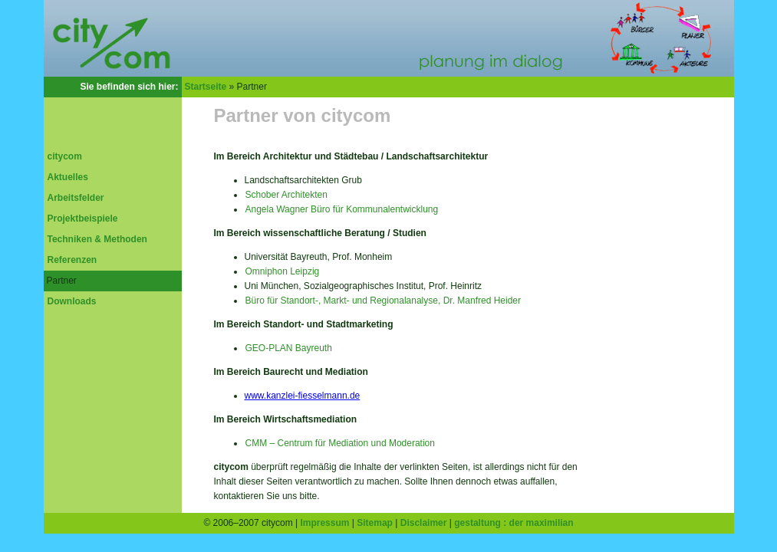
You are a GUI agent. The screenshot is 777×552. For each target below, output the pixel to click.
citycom (65, 156)
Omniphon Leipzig (282, 271)
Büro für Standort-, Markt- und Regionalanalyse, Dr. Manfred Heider (383, 300)
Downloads (72, 301)
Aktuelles (68, 177)
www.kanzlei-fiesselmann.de (303, 395)
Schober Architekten (286, 194)
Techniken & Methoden (97, 239)
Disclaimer (423, 523)
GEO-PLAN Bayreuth (288, 348)
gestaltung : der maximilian (513, 523)
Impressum (324, 523)
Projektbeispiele (83, 218)
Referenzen (72, 260)
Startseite (206, 86)
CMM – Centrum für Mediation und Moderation (340, 443)
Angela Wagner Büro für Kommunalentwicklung (342, 209)
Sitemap (375, 523)
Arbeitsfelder (76, 197)
